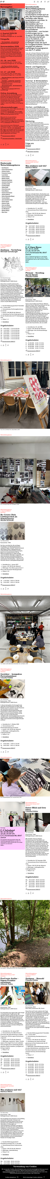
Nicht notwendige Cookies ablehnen (32, 1177)
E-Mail (12, 121)
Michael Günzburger (9, 252)
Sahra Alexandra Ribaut (8, 196)
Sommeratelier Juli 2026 (7, 1086)
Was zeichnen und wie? (8, 88)
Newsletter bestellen (32, 151)
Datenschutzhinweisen (9, 1172)
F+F (3, 2)
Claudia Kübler (6, 185)
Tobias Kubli (5, 187)
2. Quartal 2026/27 (6, 670)
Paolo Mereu (5, 191)
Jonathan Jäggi (6, 183)
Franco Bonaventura (7, 169)
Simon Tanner (5, 201)
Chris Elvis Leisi (6, 189)
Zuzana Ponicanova (7, 192)
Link (5, 133)
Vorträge (28, 245)
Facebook (28, 146)
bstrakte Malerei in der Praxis (10, 77)
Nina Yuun (4, 212)
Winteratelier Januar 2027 (33, 804)
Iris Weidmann (5, 208)
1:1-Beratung (6, 122)
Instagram (28, 145)
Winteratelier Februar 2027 (8, 975)
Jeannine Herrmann (7, 182)
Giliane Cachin (6, 171)
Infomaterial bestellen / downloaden (11, 138)
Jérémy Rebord (6, 194)
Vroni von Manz (6, 205)
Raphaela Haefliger (7, 180)
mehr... (27, 262)
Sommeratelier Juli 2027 (32, 162)
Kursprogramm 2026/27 (8, 136)
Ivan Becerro (5, 167)
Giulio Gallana (6, 176)
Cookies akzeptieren (10, 1177)
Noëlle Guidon (5, 178)
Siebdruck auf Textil (7, 84)
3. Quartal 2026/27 (6, 246)
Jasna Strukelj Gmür (7, 199)
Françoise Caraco (6, 173)
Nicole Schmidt (7, 520)
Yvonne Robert (6, 198)
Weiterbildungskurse (6, 160)
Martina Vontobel (6, 207)
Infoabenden (10, 111)
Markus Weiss (5, 210)
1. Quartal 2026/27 (31, 269)
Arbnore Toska (5, 203)
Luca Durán (5, 175)
